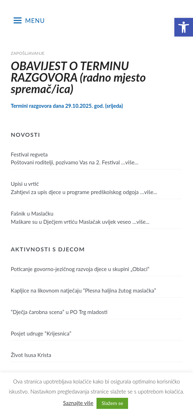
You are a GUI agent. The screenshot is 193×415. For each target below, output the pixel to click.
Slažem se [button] (112, 403)
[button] (183, 27)
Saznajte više (78, 403)
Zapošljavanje (27, 53)
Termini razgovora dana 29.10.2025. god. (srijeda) (67, 106)
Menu (29, 20)
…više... (129, 162)
